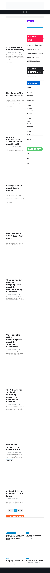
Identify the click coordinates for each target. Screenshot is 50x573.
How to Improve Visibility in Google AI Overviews (14, 561)
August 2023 (29, 142)
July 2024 (29, 118)
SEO (28, 158)
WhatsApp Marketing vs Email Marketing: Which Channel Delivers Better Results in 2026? (34, 45)
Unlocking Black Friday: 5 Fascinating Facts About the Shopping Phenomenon (14, 341)
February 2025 (30, 110)
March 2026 (29, 92)
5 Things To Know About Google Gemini (14, 188)
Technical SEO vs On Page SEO (33, 57)
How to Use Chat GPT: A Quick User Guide (14, 235)
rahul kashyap (30, 562)
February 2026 (30, 95)
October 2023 (30, 136)
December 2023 (30, 131)
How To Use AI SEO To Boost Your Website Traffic (14, 447)
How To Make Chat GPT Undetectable (14, 94)
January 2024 (29, 129)
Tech (28, 163)
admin (9, 52)
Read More (9, 62)
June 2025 (29, 103)
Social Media (29, 161)
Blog (28, 153)
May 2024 (29, 121)
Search (30, 21)
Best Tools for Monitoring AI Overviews (34, 535)
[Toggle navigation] (25, 12)
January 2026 (29, 97)
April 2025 (29, 105)
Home (8, 16)
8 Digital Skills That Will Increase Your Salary (15, 493)
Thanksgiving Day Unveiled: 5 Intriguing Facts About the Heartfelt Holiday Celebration (14, 286)
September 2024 (30, 116)
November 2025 (30, 100)
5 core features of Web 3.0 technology (18, 16)
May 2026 (29, 87)
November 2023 (30, 134)
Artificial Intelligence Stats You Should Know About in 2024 (14, 140)
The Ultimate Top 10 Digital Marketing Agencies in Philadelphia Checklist (14, 396)
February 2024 (30, 126)
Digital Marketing (30, 155)
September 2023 (30, 139)
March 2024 (29, 123)
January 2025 (29, 113)
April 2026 (29, 90)
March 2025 (29, 108)
